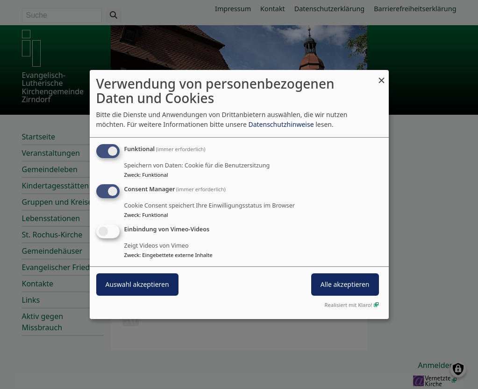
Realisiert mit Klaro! (348, 304)
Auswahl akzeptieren (137, 284)
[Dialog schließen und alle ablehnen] (382, 76)
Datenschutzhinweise (281, 124)
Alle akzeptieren (345, 284)
